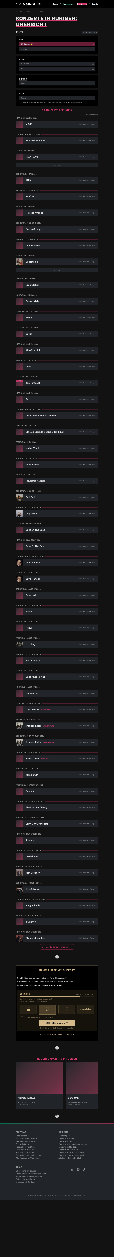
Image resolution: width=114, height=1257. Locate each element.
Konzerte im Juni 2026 (68, 1149)
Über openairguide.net (26, 1170)
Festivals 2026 (22, 1143)
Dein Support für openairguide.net (31, 1173)
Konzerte (30, 12)
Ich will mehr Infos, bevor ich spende (56, 1033)
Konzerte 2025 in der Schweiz (71, 1151)
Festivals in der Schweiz (26, 1137)
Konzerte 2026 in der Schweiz (71, 1154)
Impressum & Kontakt (25, 1181)
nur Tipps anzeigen (90, 115)
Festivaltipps (21, 1135)
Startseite (20, 12)
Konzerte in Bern (65, 1140)
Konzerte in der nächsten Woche (72, 1143)
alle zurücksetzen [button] (90, 32)
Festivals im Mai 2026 (25, 1146)
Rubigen (40, 12)
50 (67, 1009)
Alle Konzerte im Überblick (69, 1157)
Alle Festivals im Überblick (27, 1157)
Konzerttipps (64, 1135)
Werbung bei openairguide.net (29, 1175)
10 (28, 1009)
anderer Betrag (85, 1009)
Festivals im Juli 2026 (25, 1151)
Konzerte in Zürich (66, 1137)
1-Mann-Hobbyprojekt (57, 978)
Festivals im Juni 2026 (26, 1149)
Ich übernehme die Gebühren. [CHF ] (39, 1016)
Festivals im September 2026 (28, 1154)
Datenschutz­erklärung (25, 1178)
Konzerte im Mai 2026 (67, 1146)
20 (47, 1009)
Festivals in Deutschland (26, 1140)
